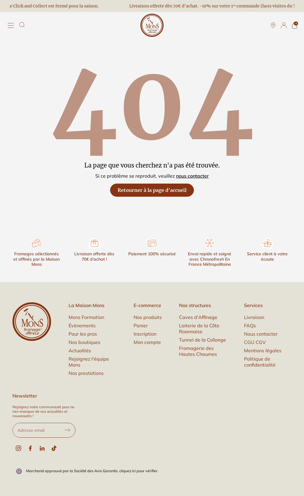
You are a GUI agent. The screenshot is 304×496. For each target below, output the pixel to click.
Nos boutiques (84, 342)
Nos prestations (86, 373)
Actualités (80, 350)
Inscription (145, 334)
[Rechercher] (22, 25)
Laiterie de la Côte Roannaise (199, 328)
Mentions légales (262, 350)
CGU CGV (255, 342)
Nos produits (148, 317)
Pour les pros (83, 334)
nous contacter (192, 176)
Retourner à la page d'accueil (152, 190)
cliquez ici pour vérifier (138, 470)
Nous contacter (261, 334)
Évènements (82, 325)
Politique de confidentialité (260, 362)
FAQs (250, 325)
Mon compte (147, 342)
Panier (141, 325)
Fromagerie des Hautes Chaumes (198, 351)
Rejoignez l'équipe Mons (89, 362)
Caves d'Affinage (198, 317)
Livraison (254, 317)
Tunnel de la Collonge (202, 340)
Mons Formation (86, 317)
